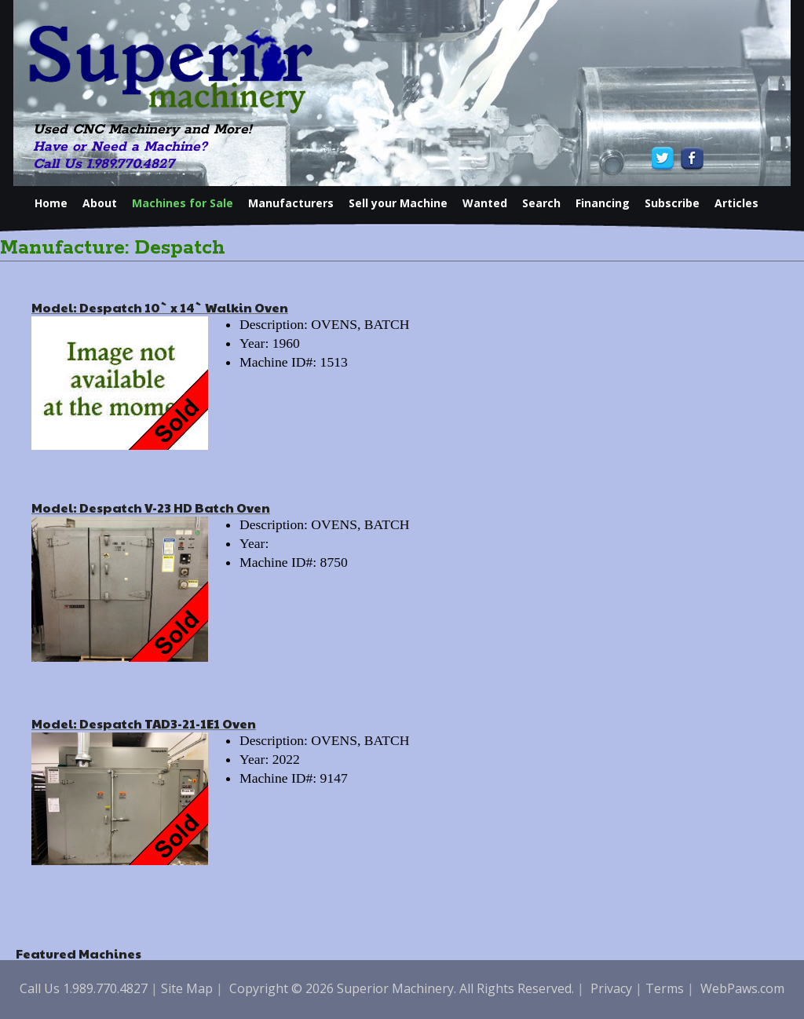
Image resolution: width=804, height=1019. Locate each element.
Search (541, 202)
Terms (664, 988)
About (99, 202)
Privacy (611, 988)
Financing (603, 202)
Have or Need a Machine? (120, 146)
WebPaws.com (742, 988)
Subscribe (672, 202)
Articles (736, 202)
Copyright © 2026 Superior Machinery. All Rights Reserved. (401, 988)
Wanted (484, 202)
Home (51, 202)
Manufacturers (291, 202)
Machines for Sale (182, 202)
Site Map (187, 988)
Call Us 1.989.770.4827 (103, 164)
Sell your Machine (398, 202)
